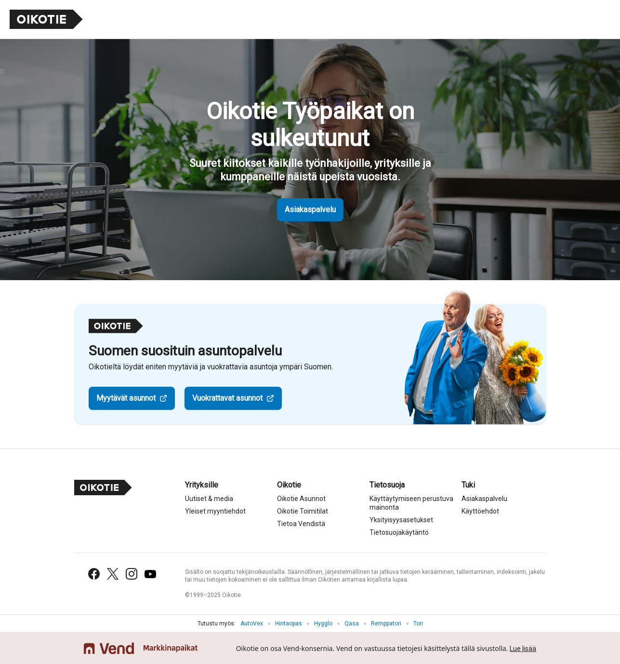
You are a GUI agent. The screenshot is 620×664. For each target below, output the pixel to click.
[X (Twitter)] (113, 574)
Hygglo (323, 623)
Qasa (351, 623)
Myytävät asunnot (126, 398)
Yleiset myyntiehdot (215, 511)
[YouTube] (150, 574)
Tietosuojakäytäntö (399, 532)
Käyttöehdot (480, 511)
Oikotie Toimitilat (302, 511)
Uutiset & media (209, 498)
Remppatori (386, 623)
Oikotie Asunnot (301, 498)
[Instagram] (131, 574)
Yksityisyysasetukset (401, 520)
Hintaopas (288, 623)
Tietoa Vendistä (301, 524)
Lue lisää (523, 648)
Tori (418, 623)
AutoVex (251, 623)
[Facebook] (94, 574)
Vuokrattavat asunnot (227, 398)
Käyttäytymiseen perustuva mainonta (411, 503)
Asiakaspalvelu (310, 209)
